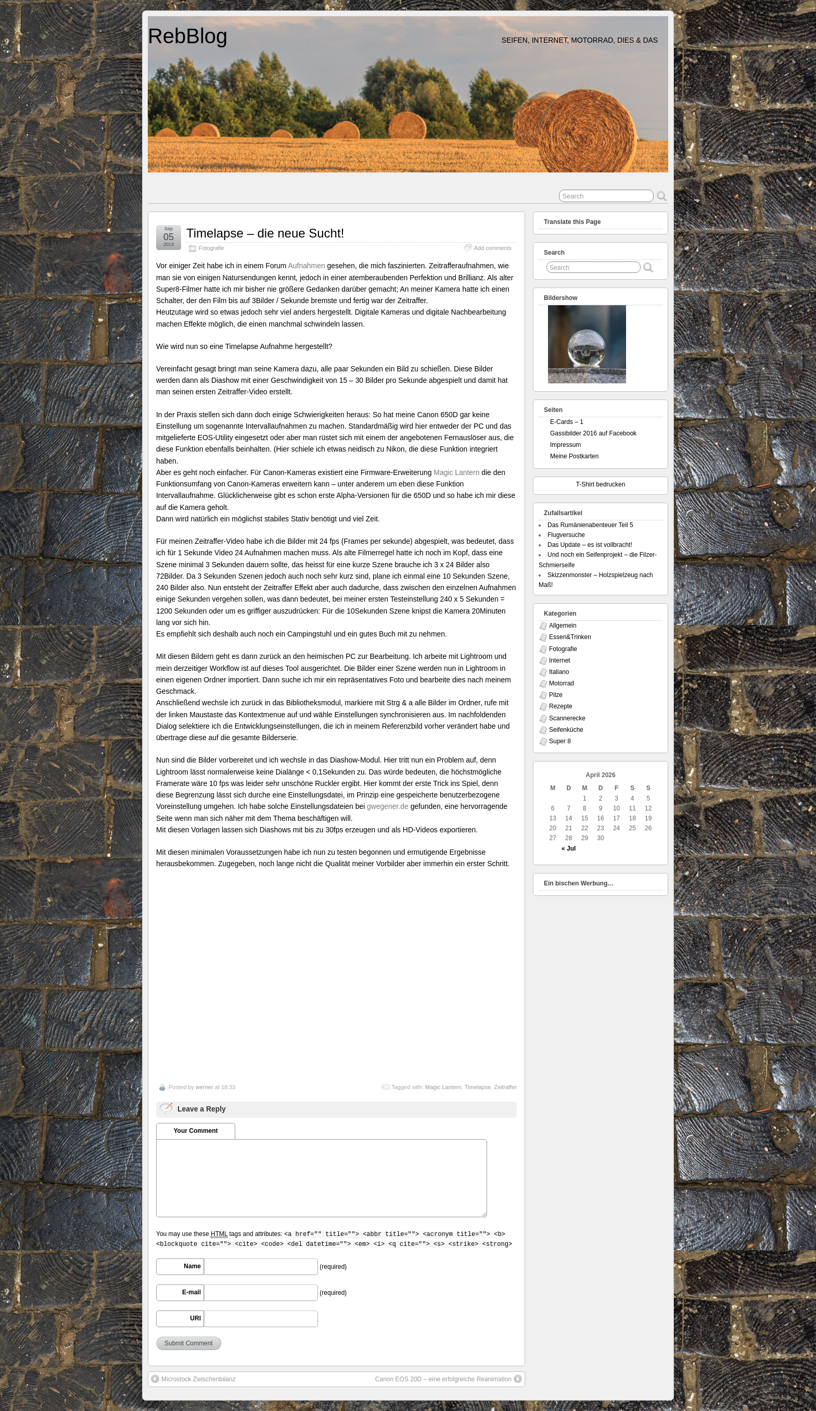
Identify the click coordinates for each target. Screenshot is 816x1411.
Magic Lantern (456, 472)
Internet (559, 660)
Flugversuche (566, 535)
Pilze (556, 694)
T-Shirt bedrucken (601, 484)
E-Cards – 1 (566, 422)
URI (195, 1318)
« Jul (569, 848)
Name (192, 1266)
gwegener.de (388, 806)
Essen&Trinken (570, 637)
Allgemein (563, 625)
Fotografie (211, 248)
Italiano (559, 672)
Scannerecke (567, 718)
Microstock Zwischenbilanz (193, 1379)
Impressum (565, 444)
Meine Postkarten (574, 456)
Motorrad (561, 683)
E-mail (191, 1292)
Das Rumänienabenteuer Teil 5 (590, 525)
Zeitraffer (505, 1087)
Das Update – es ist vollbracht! (589, 544)
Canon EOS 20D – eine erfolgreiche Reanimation (448, 1379)
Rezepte (560, 706)
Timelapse (478, 1087)
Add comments (493, 248)
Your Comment (195, 1130)
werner (204, 1087)
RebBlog (187, 35)
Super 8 (560, 741)
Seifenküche (566, 729)
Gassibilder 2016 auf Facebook (593, 433)
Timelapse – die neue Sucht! (265, 233)
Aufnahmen (307, 265)
